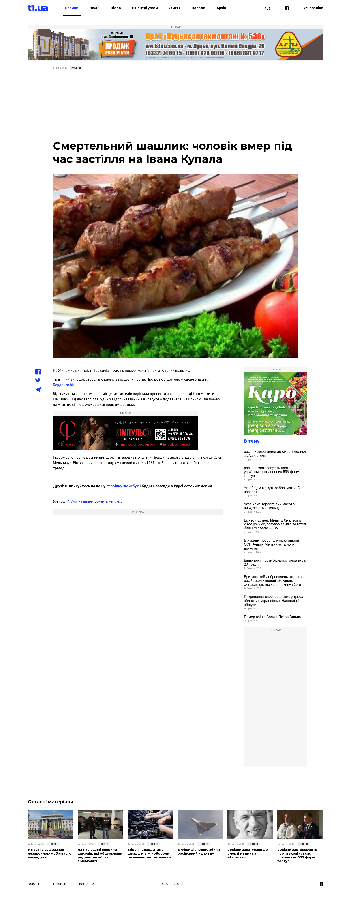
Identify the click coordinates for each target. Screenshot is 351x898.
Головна (34, 884)
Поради (198, 8)
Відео (116, 8)
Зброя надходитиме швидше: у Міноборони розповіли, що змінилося (149, 853)
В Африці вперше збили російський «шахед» (199, 851)
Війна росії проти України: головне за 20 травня (275, 562)
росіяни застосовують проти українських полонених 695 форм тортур (271, 472)
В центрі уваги (145, 8)
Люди (95, 8)
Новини (71, 8)
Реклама (60, 884)
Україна (76, 501)
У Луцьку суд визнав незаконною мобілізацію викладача (49, 853)
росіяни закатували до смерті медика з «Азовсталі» (275, 454)
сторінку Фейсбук (122, 486)
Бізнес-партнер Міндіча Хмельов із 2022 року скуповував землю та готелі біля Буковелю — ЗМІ (275, 524)
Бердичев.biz (64, 385)
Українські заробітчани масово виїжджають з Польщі (269, 506)
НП (68, 501)
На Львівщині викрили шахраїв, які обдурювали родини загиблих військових (100, 855)
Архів (221, 8)
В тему (251, 440)
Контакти (86, 884)
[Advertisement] (175, 105)
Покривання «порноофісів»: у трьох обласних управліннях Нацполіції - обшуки (273, 600)
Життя (174, 8)
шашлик (89, 501)
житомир (115, 501)
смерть (101, 501)
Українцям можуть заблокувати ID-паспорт (273, 490)
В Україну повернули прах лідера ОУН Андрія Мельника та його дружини (271, 544)
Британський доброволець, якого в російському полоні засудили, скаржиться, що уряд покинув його (273, 580)
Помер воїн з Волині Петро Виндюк (273, 617)
